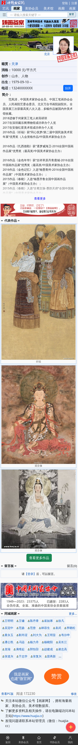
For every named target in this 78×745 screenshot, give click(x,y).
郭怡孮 (34, 649)
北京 (47, 54)
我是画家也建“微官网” (21, 676)
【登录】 (30, 574)
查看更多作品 (39, 558)
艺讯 (5, 8)
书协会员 (55, 742)
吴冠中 (9, 628)
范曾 (33, 628)
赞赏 (56, 676)
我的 (70, 742)
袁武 (58, 628)
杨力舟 (34, 642)
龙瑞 (7, 649)
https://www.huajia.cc (27, 716)
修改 (74, 694)
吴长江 (62, 642)
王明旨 (51, 635)
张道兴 (9, 656)
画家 (16, 8)
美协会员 (31, 8)
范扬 (22, 628)
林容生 (45, 628)
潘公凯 (9, 642)
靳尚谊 (23, 635)
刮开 (68, 88)
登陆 (65, 3)
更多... (73, 614)
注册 (74, 3)
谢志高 (62, 649)
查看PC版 (7, 694)
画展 (72, 8)
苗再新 (51, 656)
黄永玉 (9, 635)
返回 (7, 742)
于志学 (23, 656)
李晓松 (71, 628)
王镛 (22, 621)
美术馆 (48, 8)
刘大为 (37, 635)
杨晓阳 (48, 642)
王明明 (9, 621)
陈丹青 (34, 621)
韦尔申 (65, 635)
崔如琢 (48, 621)
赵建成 (48, 649)
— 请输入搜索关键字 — (25, 15)
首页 (39, 742)
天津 (14, 63)
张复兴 (37, 656)
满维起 (20, 649)
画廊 (61, 8)
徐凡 (61, 621)
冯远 (22, 642)
